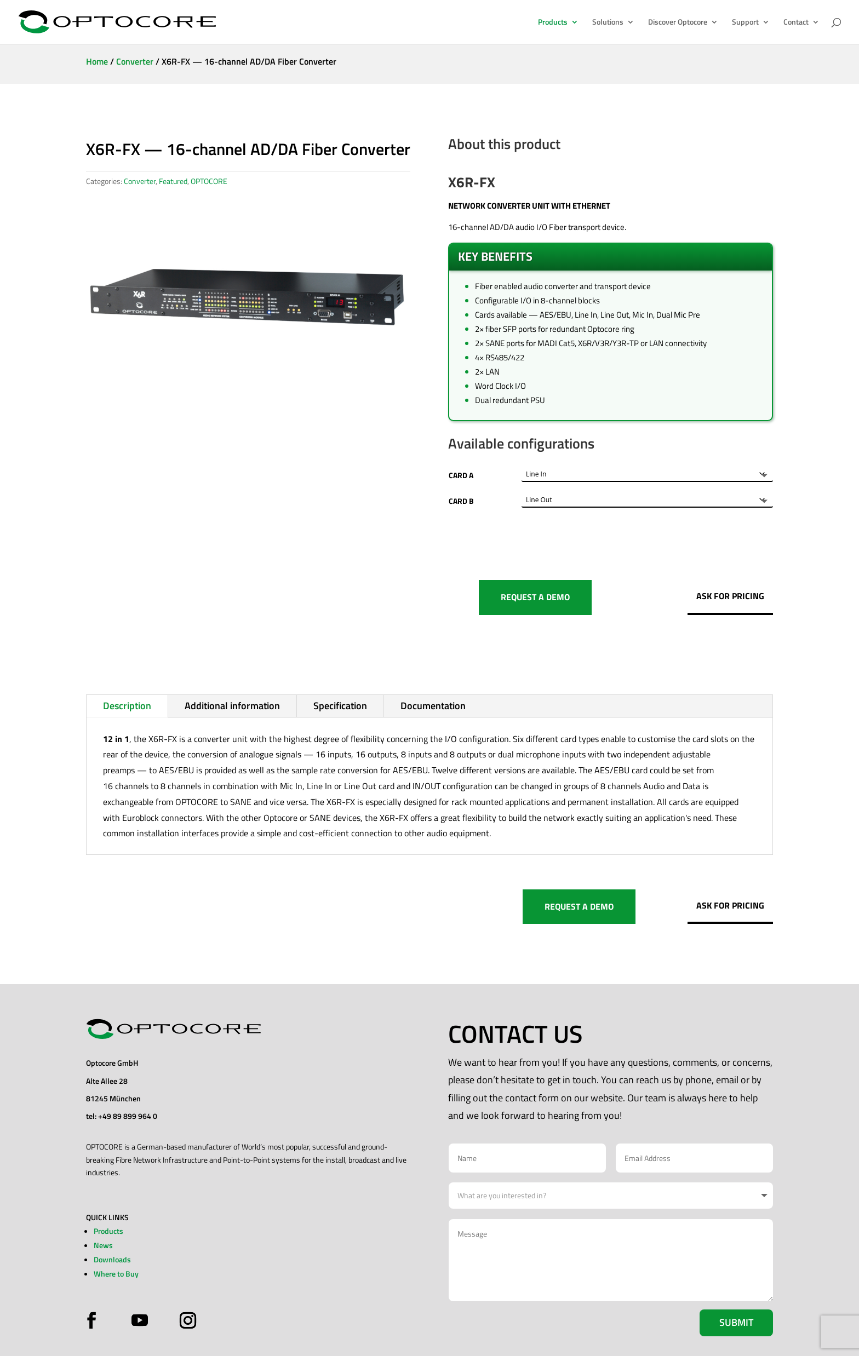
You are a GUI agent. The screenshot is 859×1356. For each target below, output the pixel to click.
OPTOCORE (209, 181)
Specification (340, 705)
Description (127, 705)
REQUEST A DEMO (535, 597)
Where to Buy (116, 1273)
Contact (796, 22)
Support (745, 22)
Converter (134, 61)
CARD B (461, 501)
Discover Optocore (677, 22)
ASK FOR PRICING (730, 595)
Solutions (607, 22)
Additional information (232, 705)
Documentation (433, 705)
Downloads (112, 1259)
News (103, 1245)
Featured (173, 181)
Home (97, 61)
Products (553, 22)
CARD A (461, 475)
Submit (736, 1322)
